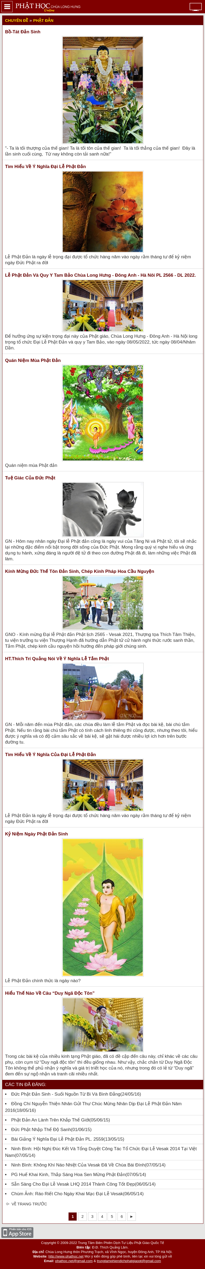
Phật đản (43, 20)
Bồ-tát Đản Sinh (22, 31)
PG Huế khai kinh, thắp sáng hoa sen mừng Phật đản (68, 1174)
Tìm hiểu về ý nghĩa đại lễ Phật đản (45, 166)
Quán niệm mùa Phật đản (33, 360)
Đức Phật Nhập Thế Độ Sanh (41, 1129)
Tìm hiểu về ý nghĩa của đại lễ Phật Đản (50, 754)
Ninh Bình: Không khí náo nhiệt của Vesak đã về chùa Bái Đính (78, 1165)
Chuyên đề (16, 20)
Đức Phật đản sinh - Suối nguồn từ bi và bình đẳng (65, 1094)
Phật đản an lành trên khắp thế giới (50, 1120)
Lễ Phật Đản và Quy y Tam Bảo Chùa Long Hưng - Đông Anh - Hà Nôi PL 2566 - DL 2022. (100, 275)
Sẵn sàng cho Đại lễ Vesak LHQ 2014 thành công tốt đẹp (73, 1184)
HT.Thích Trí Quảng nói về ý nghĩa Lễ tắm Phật (57, 658)
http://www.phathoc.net (66, 1256)
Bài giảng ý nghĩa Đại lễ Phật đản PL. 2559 (57, 1139)
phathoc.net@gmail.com (74, 1261)
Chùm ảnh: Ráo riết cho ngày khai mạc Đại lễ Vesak (67, 1193)
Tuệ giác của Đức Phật (30, 477)
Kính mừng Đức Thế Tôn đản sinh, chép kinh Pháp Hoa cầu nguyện (79, 571)
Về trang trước (28, 1204)
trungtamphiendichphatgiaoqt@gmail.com (129, 1261)
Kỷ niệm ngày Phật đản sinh (36, 834)
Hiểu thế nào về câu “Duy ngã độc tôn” (50, 993)
